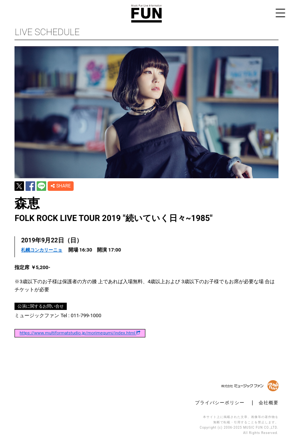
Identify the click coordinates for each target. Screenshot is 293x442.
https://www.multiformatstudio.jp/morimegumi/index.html (79, 333)
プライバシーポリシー (220, 402)
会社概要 (269, 402)
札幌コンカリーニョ (41, 250)
